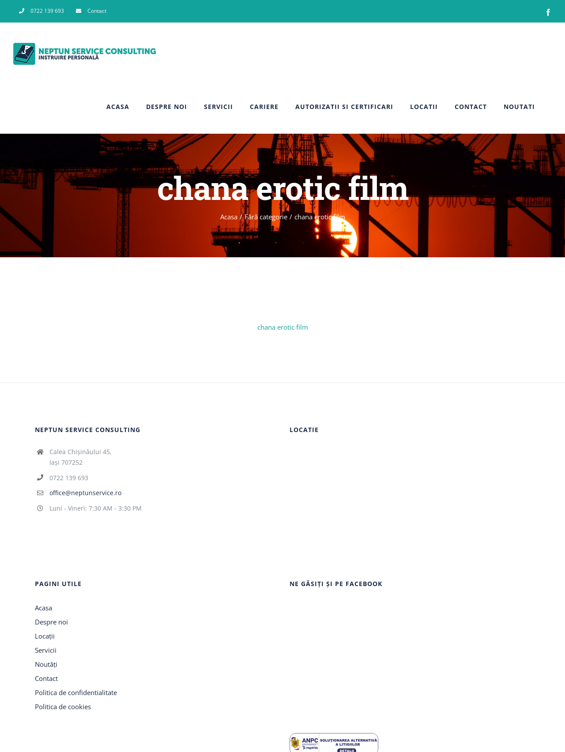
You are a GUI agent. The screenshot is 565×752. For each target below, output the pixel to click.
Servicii (45, 650)
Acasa (43, 607)
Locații (45, 636)
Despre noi (51, 621)
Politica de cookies (63, 706)
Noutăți (46, 664)
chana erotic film (282, 327)
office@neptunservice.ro (85, 493)
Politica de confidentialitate (76, 692)
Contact (46, 678)
